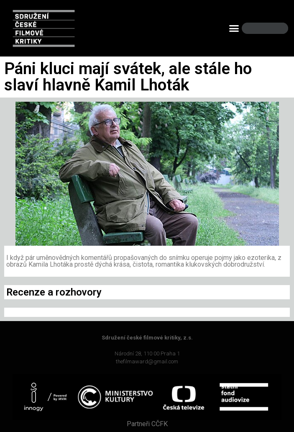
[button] (234, 28)
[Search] (274, 28)
